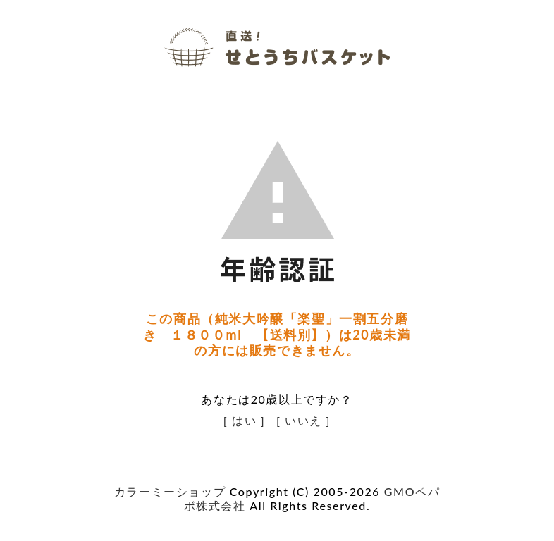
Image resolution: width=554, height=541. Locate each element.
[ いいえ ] (303, 420)
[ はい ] (244, 420)
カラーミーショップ (170, 491)
